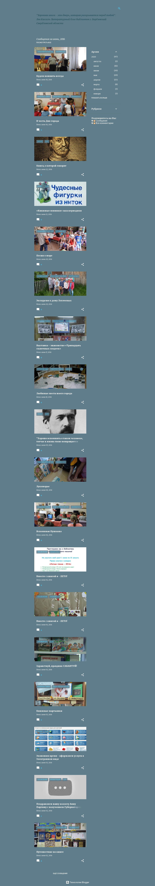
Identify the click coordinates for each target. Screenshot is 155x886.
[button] (82, 85)
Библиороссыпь (56, 8)
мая (95, 75)
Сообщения (100, 120)
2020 (93, 57)
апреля (97, 80)
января (97, 93)
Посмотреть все (43, 42)
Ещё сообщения (60, 873)
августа (97, 61)
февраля (98, 89)
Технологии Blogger (77, 882)
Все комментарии (103, 123)
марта (96, 84)
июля (96, 66)
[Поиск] (119, 8)
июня (96, 70)
